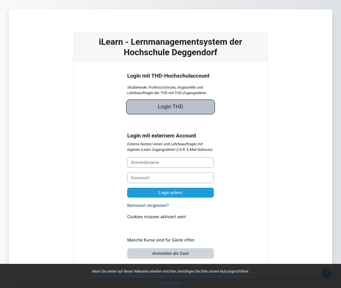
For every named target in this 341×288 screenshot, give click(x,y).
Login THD (170, 106)
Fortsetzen (170, 282)
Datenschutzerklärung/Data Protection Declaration (132, 275)
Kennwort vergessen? (148, 205)
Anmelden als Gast (170, 253)
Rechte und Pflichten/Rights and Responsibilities (210, 275)
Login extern (170, 192)
